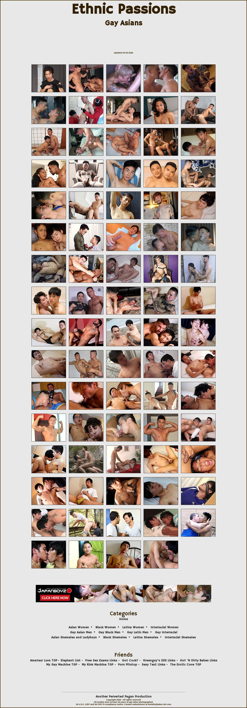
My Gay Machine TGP (61, 665)
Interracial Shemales (180, 637)
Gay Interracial (166, 632)
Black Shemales (115, 637)
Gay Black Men (109, 632)
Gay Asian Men (81, 632)
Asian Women (79, 627)
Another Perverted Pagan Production (124, 697)
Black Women (105, 627)
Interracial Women (164, 627)
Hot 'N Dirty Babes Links (198, 660)
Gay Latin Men (137, 632)
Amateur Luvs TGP (43, 660)
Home (123, 619)
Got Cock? (130, 660)
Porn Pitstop (127, 665)
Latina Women (133, 627)
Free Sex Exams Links (101, 660)
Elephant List (70, 660)
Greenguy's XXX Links (159, 660)
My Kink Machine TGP (97, 665)
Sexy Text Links (153, 665)
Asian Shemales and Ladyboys (74, 637)
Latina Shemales (145, 637)
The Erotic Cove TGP (185, 665)
